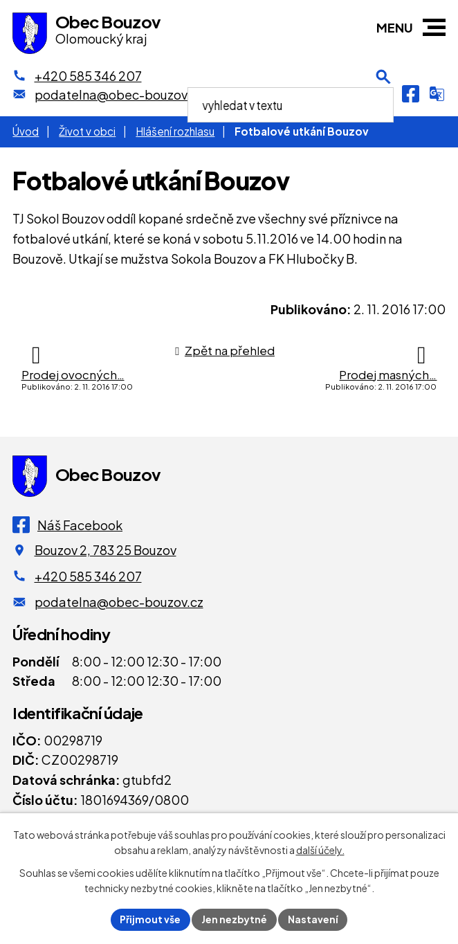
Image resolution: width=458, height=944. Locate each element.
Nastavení (313, 919)
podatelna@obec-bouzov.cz (119, 602)
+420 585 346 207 (88, 576)
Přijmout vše (150, 919)
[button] (434, 27)
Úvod (25, 131)
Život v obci (87, 131)
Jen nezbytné (234, 919)
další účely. (320, 850)
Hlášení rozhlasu (175, 131)
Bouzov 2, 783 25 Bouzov (105, 550)
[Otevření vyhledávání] (383, 93)
